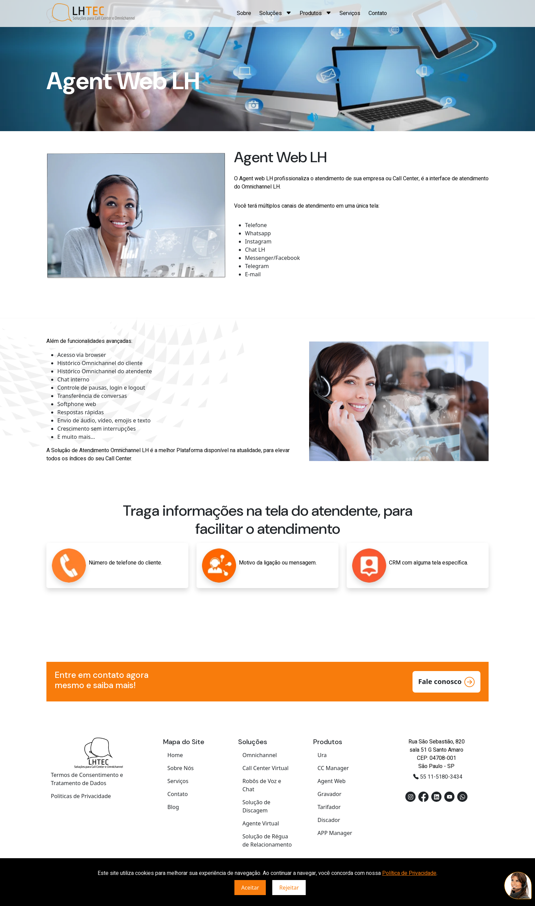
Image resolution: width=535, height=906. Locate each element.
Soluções (275, 13)
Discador (329, 820)
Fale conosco (446, 681)
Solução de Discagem (257, 806)
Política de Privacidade (409, 873)
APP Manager (335, 833)
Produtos (315, 13)
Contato (377, 13)
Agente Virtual (261, 823)
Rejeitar (289, 887)
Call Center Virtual (266, 768)
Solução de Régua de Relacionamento (267, 840)
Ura (322, 755)
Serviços (349, 13)
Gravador (330, 794)
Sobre (244, 13)
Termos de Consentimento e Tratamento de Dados (87, 779)
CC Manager (333, 768)
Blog (173, 807)
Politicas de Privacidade (81, 796)
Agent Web (332, 781)
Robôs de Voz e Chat (262, 785)
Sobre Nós (181, 768)
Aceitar (250, 887)
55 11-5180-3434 (437, 777)
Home (175, 755)
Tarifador (329, 807)
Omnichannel (260, 755)
